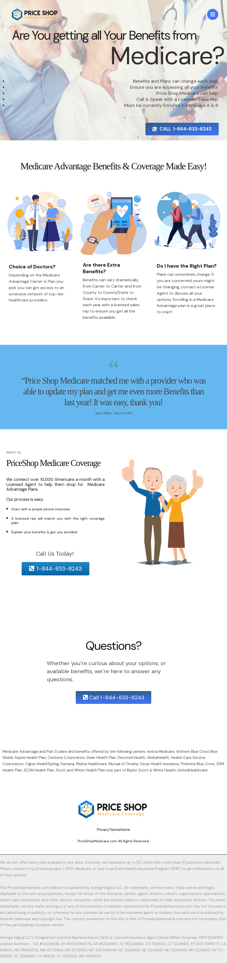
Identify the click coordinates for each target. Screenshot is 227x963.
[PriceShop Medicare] (39, 16)
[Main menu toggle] (212, 15)
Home (135, 828)
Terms (114, 828)
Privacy (93, 828)
